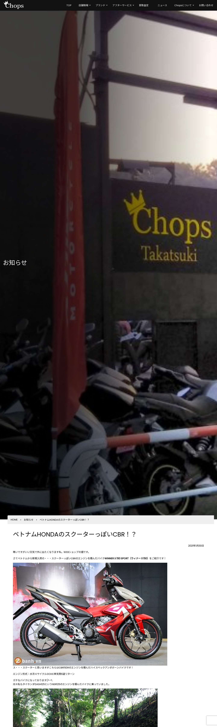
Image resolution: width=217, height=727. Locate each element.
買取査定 (144, 5)
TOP (68, 5)
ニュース (162, 5)
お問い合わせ (206, 5)
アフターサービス (122, 5)
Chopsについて (183, 5)
